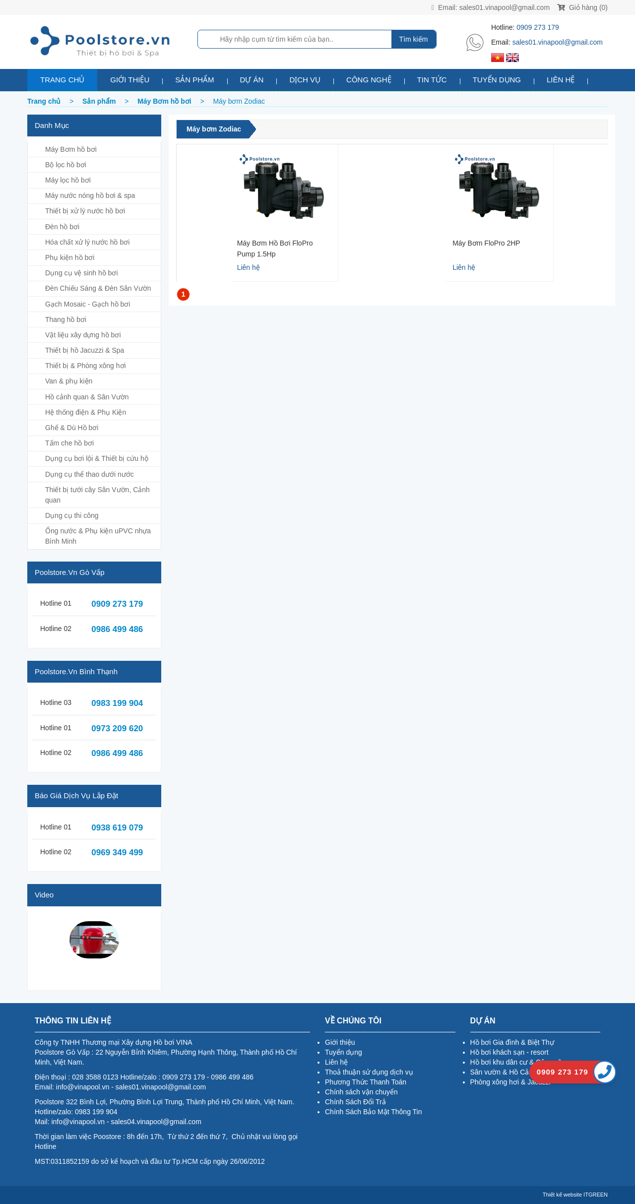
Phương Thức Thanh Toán (365, 1082)
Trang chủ (62, 79)
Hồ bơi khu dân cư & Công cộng (520, 1062)
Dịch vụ (304, 79)
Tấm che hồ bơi (69, 443)
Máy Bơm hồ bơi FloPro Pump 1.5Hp (275, 248)
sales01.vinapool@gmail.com (504, 7)
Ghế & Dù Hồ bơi (71, 428)
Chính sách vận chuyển (361, 1092)
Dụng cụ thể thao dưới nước (89, 474)
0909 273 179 (537, 27)
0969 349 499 (117, 852)
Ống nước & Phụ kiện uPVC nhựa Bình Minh (98, 536)
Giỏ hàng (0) (582, 7)
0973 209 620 (117, 728)
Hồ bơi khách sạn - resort (509, 1052)
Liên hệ (560, 79)
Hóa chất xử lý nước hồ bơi (87, 242)
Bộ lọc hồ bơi (65, 165)
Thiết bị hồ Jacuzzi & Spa (84, 350)
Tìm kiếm (413, 39)
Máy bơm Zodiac (214, 129)
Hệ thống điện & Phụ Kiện (85, 412)
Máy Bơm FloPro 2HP (486, 243)
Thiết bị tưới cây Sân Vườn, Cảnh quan (97, 495)
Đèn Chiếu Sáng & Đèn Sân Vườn (98, 288)
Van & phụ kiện (68, 381)
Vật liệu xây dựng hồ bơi (83, 335)
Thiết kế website (562, 1195)
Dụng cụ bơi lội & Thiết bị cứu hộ (96, 458)
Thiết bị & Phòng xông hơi (85, 366)
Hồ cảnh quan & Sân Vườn (87, 397)
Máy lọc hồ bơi (68, 180)
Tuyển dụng (497, 79)
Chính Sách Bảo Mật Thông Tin (373, 1112)
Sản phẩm (194, 79)
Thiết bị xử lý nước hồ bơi (85, 211)
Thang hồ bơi (65, 319)
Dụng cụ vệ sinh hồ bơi (81, 273)
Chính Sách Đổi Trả (355, 1102)
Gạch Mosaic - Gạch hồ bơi (87, 304)
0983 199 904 (117, 703)
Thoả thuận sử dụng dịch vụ (369, 1072)
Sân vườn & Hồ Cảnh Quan (513, 1072)
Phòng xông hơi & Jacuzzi (510, 1082)
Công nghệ (368, 79)
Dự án (252, 79)
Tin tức (432, 79)
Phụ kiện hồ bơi (69, 257)
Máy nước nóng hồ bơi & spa (90, 195)
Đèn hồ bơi (62, 227)
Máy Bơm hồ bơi (71, 149)
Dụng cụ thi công (72, 515)
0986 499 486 (117, 629)
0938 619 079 (117, 827)
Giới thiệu (129, 79)
